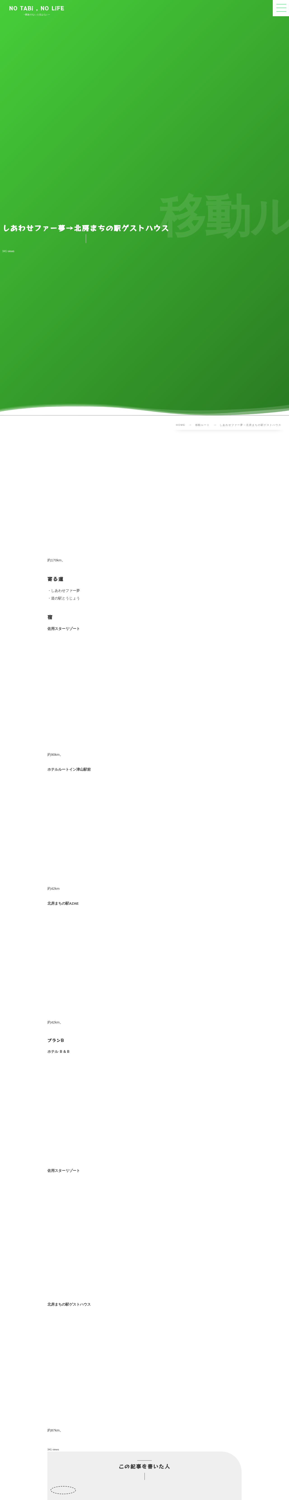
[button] (281, 8)
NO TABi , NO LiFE (36, 8)
